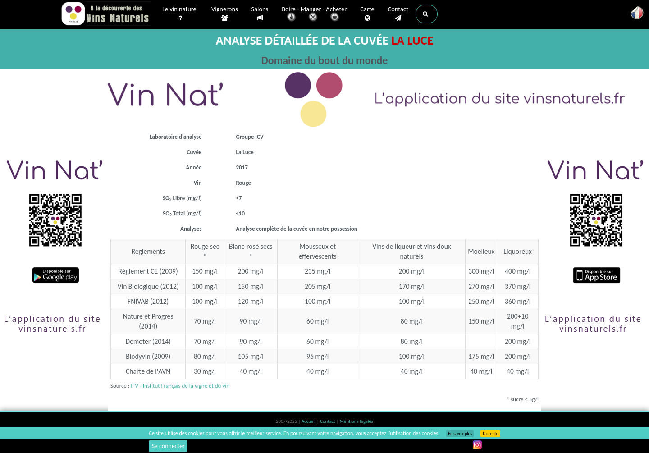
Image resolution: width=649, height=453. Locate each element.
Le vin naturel (180, 14)
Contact (398, 14)
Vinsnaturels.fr (106, 14)
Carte (367, 14)
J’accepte (490, 433)
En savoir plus (460, 433)
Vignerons (224, 14)
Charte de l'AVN (148, 371)
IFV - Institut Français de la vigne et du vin (180, 385)
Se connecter (168, 446)
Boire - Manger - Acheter (314, 14)
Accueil (309, 421)
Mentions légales (356, 421)
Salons (260, 14)
